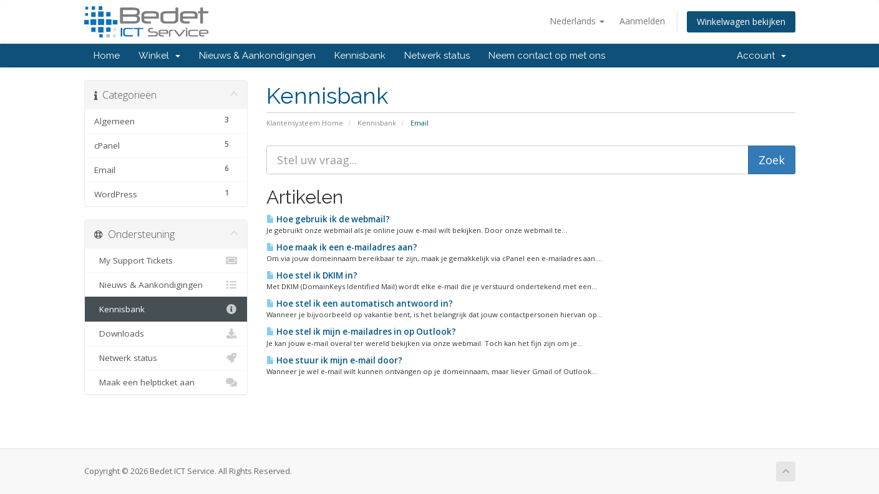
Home (107, 55)
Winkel (159, 55)
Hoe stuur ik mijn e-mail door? (334, 360)
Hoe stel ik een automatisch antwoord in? (359, 303)
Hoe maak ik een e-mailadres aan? (341, 247)
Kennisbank (360, 55)
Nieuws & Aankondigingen (257, 55)
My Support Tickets (166, 260)
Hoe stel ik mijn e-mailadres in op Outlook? (361, 331)
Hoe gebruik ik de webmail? (328, 219)
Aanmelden (642, 21)
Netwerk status (437, 55)
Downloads (166, 333)
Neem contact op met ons (546, 55)
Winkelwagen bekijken (741, 21)
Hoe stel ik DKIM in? (311, 275)
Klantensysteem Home (304, 122)
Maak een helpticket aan (166, 382)
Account (761, 55)
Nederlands (577, 21)
